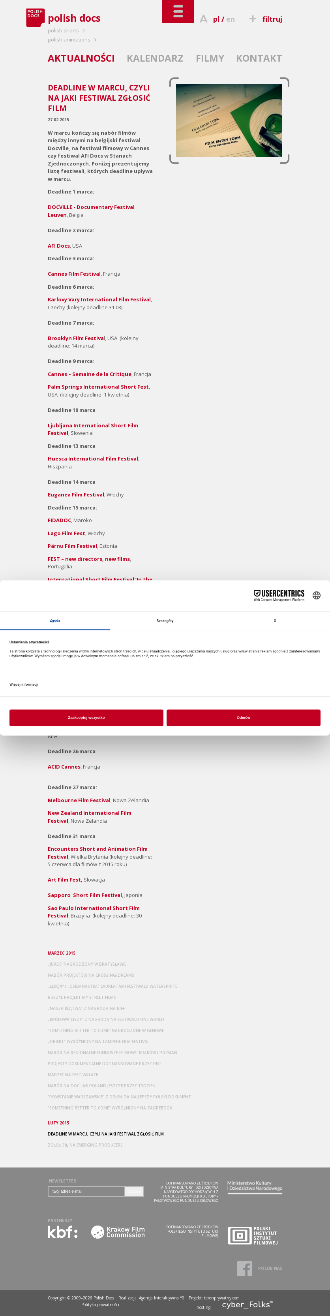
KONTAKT (259, 57)
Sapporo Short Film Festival (85, 895)
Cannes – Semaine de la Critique (89, 374)
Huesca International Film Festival (93, 458)
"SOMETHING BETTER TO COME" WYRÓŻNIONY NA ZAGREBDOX (110, 1108)
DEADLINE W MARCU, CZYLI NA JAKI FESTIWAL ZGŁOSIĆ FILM (106, 1134)
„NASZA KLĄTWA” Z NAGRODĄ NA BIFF (86, 1008)
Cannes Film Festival (74, 273)
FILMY (210, 57)
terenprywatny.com (222, 1298)
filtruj (264, 19)
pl (216, 19)
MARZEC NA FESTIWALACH (73, 1074)
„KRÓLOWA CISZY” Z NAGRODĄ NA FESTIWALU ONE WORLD (106, 1019)
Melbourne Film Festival (79, 800)
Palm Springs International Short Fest (98, 386)
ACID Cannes (64, 766)
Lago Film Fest (66, 533)
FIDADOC (59, 520)
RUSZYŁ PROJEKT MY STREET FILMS (82, 997)
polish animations (73, 39)
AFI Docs (59, 245)
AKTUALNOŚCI (81, 57)
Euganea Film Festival (76, 494)
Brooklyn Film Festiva (76, 338)
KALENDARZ (155, 57)
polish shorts (67, 30)
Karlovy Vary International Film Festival (99, 299)
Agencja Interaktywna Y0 (161, 1298)
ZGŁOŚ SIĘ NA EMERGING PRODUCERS (85, 1145)
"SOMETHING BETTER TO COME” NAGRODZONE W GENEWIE (106, 1030)
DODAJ (134, 1191)
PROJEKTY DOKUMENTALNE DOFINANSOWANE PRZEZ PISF (104, 1063)
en (230, 19)
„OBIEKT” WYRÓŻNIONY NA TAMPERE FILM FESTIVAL (98, 1041)
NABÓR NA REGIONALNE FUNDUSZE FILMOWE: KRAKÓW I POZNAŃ (112, 1052)
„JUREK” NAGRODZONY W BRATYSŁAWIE (87, 964)
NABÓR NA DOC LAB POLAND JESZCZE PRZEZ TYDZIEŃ (102, 1086)
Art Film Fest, (65, 879)
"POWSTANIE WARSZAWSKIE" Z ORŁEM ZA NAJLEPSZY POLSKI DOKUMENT (119, 1097)
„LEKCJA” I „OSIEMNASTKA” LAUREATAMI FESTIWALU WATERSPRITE (112, 986)
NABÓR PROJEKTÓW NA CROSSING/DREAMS (91, 975)
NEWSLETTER (62, 1181)
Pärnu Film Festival (72, 545)
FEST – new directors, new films (89, 558)
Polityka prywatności (100, 1304)
